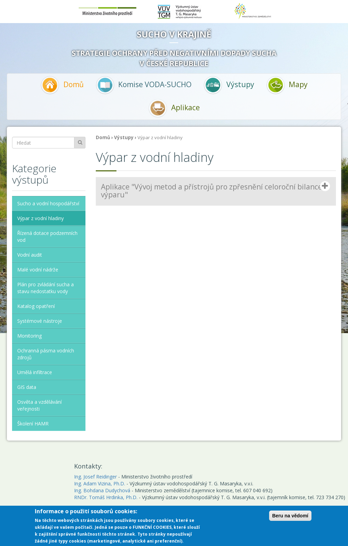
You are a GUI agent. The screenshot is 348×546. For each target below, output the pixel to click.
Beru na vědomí (290, 516)
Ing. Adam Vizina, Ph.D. (99, 483)
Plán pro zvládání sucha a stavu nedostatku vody (45, 288)
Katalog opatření (36, 306)
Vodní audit (29, 254)
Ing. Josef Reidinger (95, 476)
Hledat (79, 142)
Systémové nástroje (39, 321)
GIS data (26, 387)
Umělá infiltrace (34, 372)
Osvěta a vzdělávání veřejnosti (39, 405)
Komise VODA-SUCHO (143, 85)
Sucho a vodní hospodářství (48, 203)
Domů (62, 85)
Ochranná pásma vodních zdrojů (45, 354)
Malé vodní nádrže (37, 269)
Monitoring (29, 335)
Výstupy (228, 85)
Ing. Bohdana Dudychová (102, 490)
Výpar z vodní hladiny (40, 218)
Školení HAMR (33, 423)
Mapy (287, 85)
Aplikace (174, 108)
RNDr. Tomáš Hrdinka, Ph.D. (105, 497)
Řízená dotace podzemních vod (47, 236)
